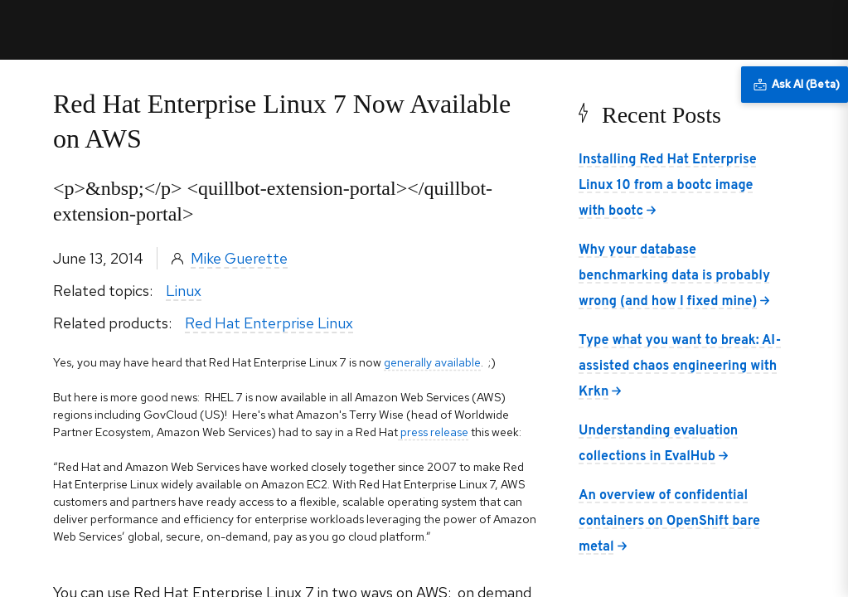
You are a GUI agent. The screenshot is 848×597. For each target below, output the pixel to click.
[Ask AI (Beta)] (794, 84)
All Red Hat (758, 29)
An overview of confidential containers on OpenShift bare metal (669, 522)
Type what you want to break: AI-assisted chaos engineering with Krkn (680, 366)
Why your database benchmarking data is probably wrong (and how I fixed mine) (674, 276)
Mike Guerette (239, 258)
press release (434, 432)
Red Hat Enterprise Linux (269, 322)
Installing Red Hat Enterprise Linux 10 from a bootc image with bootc (668, 186)
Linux (183, 290)
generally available (432, 362)
